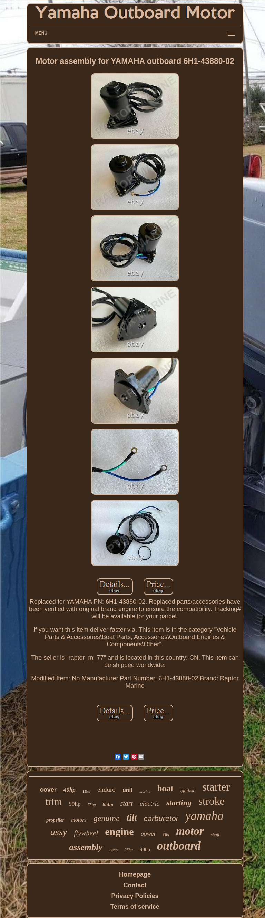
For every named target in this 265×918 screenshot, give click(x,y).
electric (149, 803)
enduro (106, 789)
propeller (55, 820)
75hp (92, 804)
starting (179, 803)
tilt (132, 817)
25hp (129, 849)
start (126, 803)
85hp (108, 804)
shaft (215, 834)
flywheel (86, 833)
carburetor (161, 818)
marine (144, 791)
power (148, 833)
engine (119, 831)
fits (166, 834)
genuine (107, 818)
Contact (134, 885)
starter (216, 787)
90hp (145, 849)
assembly (85, 847)
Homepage (135, 874)
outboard (179, 845)
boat (165, 788)
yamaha (204, 816)
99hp (75, 804)
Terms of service (134, 906)
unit (127, 790)
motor (190, 831)
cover (48, 789)
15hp (86, 791)
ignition (188, 790)
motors (78, 820)
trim (53, 801)
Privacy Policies (134, 895)
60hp (113, 850)
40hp (69, 789)
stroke (211, 801)
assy (58, 832)
